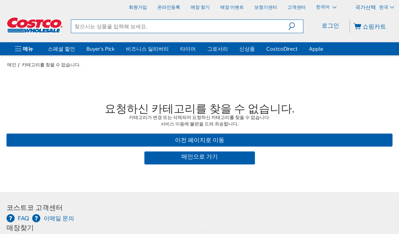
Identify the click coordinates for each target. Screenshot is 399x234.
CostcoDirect (282, 49)
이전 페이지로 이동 (199, 140)
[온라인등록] (168, 7)
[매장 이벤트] (232, 7)
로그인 (330, 25)
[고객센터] (296, 7)
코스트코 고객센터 (35, 207)
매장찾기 (20, 227)
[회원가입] (138, 7)
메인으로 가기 (199, 156)
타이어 (188, 49)
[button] (295, 26)
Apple (316, 49)
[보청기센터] (265, 7)
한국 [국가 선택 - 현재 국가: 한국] (386, 7)
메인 (11, 65)
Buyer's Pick (100, 49)
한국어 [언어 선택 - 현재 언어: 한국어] (326, 7)
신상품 (247, 49)
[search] (179, 26)
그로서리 (217, 49)
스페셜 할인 (61, 49)
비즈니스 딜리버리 (147, 49)
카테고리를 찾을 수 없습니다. (51, 65)
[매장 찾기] (200, 7)
